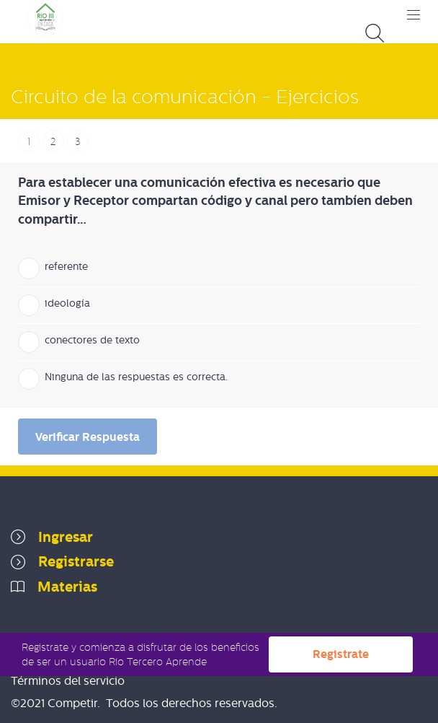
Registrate (341, 654)
